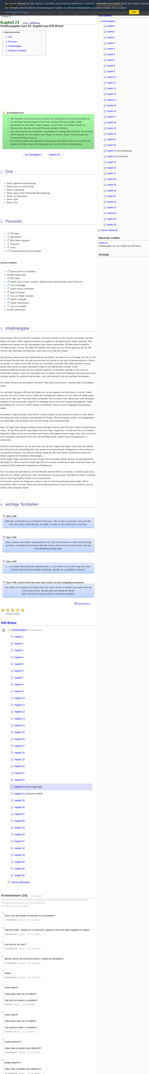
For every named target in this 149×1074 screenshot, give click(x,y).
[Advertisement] (27, 81)
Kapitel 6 (19, 671)
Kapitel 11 (19, 705)
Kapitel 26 (19, 807)
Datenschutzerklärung (16, 12)
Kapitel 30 (19, 834)
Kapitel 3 (19, 650)
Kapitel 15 (19, 732)
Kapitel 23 (19, 787)
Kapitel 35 (19, 868)
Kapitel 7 (19, 677)
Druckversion (82, 604)
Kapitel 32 (19, 848)
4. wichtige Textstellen (16, 50)
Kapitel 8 (19, 684)
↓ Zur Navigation (32, 154)
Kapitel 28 (19, 821)
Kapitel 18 (19, 752)
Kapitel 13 (19, 718)
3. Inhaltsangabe (14, 46)
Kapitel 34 (19, 861)
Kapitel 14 (19, 725)
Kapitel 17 (19, 746)
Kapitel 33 (19, 855)
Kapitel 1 (19, 636)
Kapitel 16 (19, 739)
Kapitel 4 (19, 657)
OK (134, 12)
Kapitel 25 (19, 800)
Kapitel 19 (19, 759)
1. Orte (9, 37)
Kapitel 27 (19, 814)
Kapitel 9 (19, 691)
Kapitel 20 (19, 766)
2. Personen (11, 41)
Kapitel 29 (19, 827)
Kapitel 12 (19, 711)
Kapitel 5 (19, 664)
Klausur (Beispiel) (20, 882)
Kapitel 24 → (56, 154)
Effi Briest (34, 23)
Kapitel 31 (19, 841)
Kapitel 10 (19, 698)
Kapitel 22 (19, 780)
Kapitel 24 (19, 793)
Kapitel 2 (19, 643)
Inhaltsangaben (19, 630)
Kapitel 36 (19, 875)
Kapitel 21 (19, 773)
